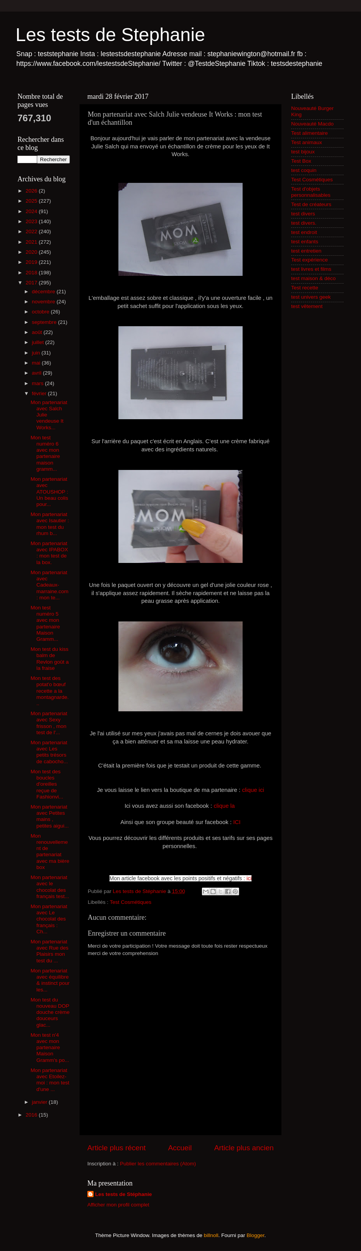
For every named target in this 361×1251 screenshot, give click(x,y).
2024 (32, 211)
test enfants (304, 241)
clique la (224, 806)
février (40, 393)
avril (37, 373)
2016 (32, 1115)
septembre (45, 322)
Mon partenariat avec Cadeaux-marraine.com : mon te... (50, 585)
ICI (237, 822)
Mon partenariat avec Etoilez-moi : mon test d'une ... (50, 1079)
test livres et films (311, 269)
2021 (32, 242)
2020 (32, 252)
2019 (32, 262)
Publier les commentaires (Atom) (158, 1164)
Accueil (180, 1148)
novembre (44, 302)
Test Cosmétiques (130, 902)
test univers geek (311, 297)
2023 (32, 221)
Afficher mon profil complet (118, 1205)
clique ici (253, 790)
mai (37, 363)
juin (37, 353)
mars (38, 383)
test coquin (303, 170)
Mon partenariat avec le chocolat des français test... (50, 886)
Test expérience (309, 260)
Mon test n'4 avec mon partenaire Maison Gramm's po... (50, 1047)
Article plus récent (116, 1148)
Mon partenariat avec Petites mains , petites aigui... (50, 816)
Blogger (255, 1235)
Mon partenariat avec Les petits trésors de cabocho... (49, 752)
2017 (32, 283)
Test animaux (306, 142)
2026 (32, 191)
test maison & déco (313, 278)
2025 (32, 201)
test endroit (304, 232)
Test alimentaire (309, 133)
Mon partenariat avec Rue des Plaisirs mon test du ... (50, 951)
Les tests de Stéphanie (123, 1194)
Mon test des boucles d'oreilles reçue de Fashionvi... (47, 784)
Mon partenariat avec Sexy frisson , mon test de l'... (49, 723)
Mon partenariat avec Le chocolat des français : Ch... (49, 918)
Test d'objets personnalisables (310, 192)
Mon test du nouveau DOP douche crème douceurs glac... (50, 1012)
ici (249, 878)
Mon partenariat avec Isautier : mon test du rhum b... (50, 523)
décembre (44, 291)
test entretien (306, 251)
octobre (41, 312)
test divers (303, 214)
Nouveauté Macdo (312, 124)
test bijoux (303, 152)
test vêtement (307, 306)
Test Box (301, 161)
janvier (40, 1102)
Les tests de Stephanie (110, 34)
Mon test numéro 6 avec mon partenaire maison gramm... (45, 453)
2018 (32, 272)
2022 (32, 231)
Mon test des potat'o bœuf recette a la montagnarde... (50, 690)
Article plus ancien (244, 1148)
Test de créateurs (311, 204)
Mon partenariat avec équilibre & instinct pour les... (50, 980)
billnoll (211, 1235)
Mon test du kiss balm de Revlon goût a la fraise (50, 658)
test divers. (303, 223)
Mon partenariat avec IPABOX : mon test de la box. (49, 552)
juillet (38, 342)
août (37, 332)
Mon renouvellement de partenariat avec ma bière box (50, 851)
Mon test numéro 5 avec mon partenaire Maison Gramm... (45, 623)
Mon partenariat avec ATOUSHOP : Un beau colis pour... (49, 491)
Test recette (304, 288)
